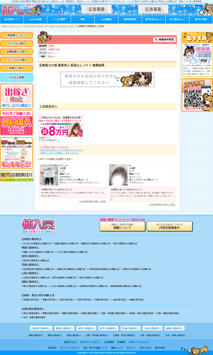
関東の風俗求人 (36, 335)
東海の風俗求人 (74, 335)
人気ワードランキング (139, 342)
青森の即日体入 (50, 300)
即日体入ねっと (153, 19)
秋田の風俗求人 (86, 328)
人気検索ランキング (16, 35)
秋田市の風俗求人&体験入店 (36, 260)
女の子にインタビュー (90, 342)
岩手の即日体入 (85, 300)
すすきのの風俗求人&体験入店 (37, 243)
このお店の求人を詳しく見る (92, 201)
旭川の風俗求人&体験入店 (125, 243)
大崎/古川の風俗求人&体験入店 (136, 269)
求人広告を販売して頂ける (169, 226)
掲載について (117, 348)
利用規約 (52, 348)
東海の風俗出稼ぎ (90, 313)
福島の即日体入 (137, 300)
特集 (83, 19)
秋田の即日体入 (67, 300)
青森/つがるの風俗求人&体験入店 (38, 252)
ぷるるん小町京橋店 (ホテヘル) (54, 165)
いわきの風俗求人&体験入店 (63, 286)
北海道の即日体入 (31, 300)
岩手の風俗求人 (108, 328)
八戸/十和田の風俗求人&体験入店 (72, 252)
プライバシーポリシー (70, 348)
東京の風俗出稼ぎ (31, 313)
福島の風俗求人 (174, 328)
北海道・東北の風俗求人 (124, 335)
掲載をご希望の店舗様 (122, 226)
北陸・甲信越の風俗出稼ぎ (113, 313)
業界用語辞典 (130, 19)
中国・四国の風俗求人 (150, 335)
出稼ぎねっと (177, 19)
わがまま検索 (35, 19)
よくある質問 (59, 19)
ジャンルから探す (16, 60)
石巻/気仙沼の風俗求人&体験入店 (104, 269)
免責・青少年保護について (95, 348)
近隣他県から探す (16, 51)
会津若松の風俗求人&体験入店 (93, 286)
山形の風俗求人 (152, 328)
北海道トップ (12, 19)
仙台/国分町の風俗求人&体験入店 (38, 269)
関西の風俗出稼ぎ (70, 313)
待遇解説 (121, 342)
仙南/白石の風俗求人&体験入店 (71, 269)
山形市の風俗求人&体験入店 (36, 277)
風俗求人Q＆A (70, 342)
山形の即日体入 (120, 300)
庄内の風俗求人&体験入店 (64, 277)
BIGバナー (131, 348)
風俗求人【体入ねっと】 (12, 26)
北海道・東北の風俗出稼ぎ (141, 313)
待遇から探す (16, 68)
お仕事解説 (106, 19)
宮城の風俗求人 (130, 328)
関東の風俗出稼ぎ (51, 313)
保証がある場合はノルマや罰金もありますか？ (62, 150)
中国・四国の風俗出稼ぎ (168, 313)
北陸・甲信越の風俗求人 (97, 335)
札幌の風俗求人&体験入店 (66, 243)
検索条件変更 (164, 39)
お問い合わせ (145, 348)
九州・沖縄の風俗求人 (175, 335)
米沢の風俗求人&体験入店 (91, 277)
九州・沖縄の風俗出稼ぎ (34, 317)
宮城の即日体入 (102, 300)
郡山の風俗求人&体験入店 (35, 286)
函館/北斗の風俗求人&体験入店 (95, 243)
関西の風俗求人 (55, 335)
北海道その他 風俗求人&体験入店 (63, 26)
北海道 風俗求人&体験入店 (35, 26)
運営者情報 (160, 348)
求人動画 (201, 19)
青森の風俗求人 (64, 328)
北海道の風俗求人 (41, 328)
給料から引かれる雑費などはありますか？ (60, 153)
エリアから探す (16, 43)
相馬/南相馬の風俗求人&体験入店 (126, 286)
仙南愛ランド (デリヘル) (120, 165)
